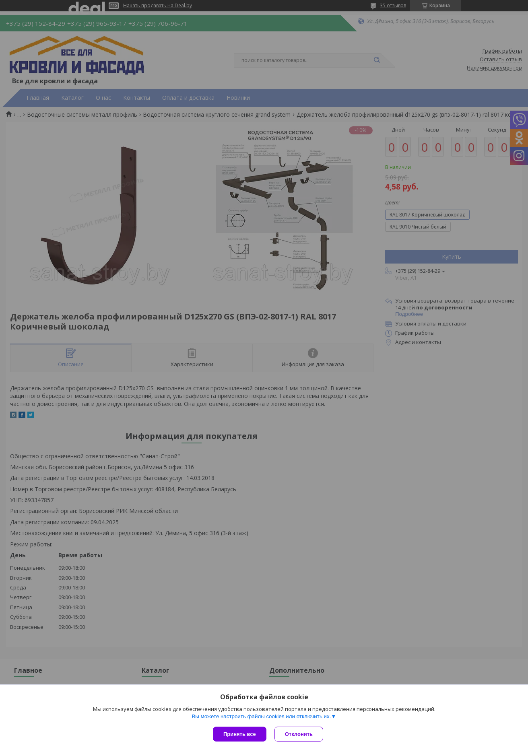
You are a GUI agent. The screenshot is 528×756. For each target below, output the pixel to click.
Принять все (239, 734)
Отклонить (299, 734)
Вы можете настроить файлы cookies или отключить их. (261, 716)
